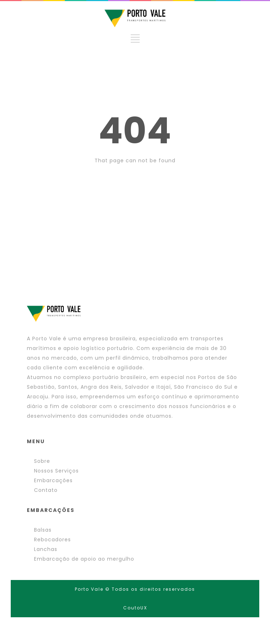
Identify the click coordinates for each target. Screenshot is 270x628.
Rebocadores (52, 539)
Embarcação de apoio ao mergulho (84, 558)
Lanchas (45, 549)
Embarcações (53, 480)
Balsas (43, 529)
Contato (46, 490)
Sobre (42, 461)
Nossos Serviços (56, 470)
